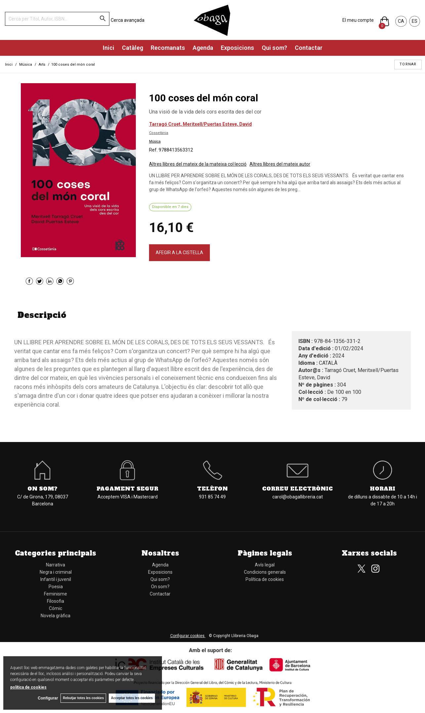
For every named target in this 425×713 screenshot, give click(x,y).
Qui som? (274, 47)
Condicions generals (265, 572)
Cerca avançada (127, 20)
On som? (42, 488)
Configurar (46, 698)
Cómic (55, 608)
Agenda (203, 47)
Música (155, 141)
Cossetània (158, 133)
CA (401, 21)
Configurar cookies (188, 635)
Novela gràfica (55, 615)
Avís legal (265, 564)
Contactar (309, 47)
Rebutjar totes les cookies (82, 698)
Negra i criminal (56, 572)
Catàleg (132, 47)
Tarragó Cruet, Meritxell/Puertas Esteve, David (200, 124)
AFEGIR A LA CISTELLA (179, 252)
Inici (108, 47)
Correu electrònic (297, 488)
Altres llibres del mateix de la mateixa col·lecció (198, 164)
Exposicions (237, 47)
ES (414, 21)
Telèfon (212, 488)
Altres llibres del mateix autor (280, 164)
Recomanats (168, 47)
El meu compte (358, 20)
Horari (382, 488)
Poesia (56, 586)
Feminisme (55, 593)
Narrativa (55, 564)
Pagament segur (127, 488)
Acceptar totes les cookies (132, 698)
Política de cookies (265, 579)
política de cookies (28, 687)
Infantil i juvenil (55, 579)
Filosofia (55, 601)
